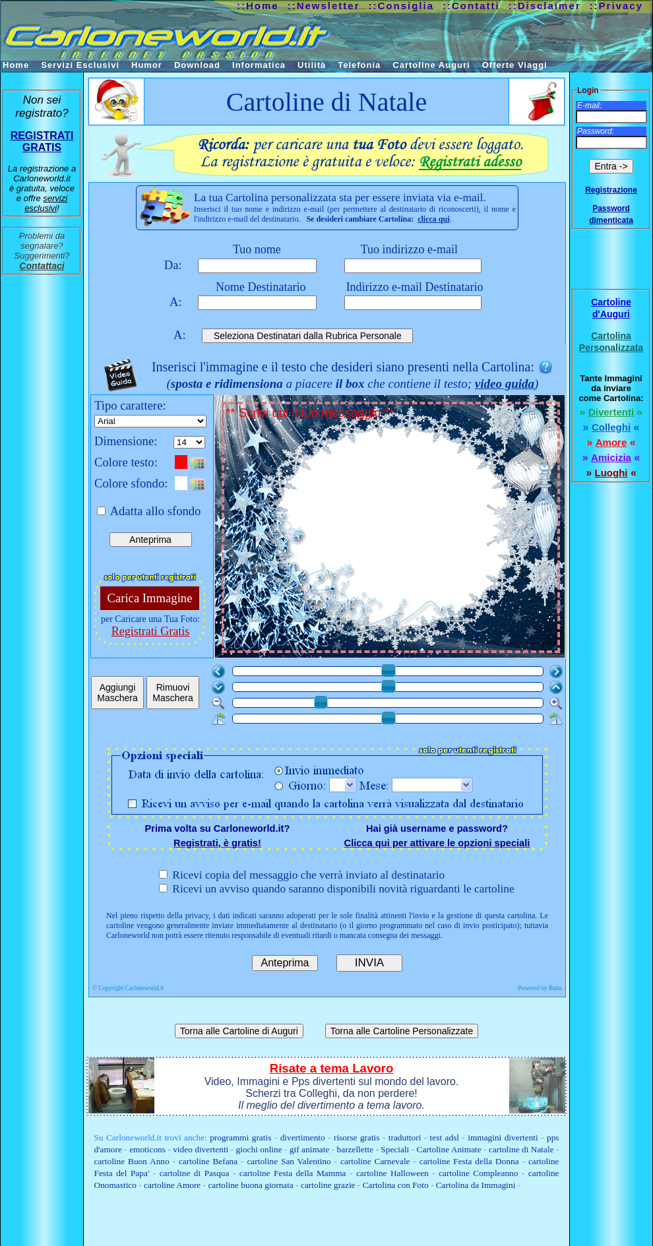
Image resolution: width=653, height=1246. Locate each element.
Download (197, 65)
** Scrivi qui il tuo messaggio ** (392, 528)
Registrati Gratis (150, 631)
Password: (595, 131)
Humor (146, 65)
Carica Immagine (150, 598)
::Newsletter (324, 5)
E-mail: (589, 105)
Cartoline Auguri (431, 65)
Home (16, 65)
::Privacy (616, 5)
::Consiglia (402, 5)
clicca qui (433, 219)
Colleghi (611, 427)
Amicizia (611, 457)
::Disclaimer (545, 5)
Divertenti (611, 412)
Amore (611, 442)
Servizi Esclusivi (80, 65)
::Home (258, 5)
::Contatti (471, 5)
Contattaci (41, 266)
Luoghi (611, 472)
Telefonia (359, 65)
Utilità (311, 65)
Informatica (259, 65)
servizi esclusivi (45, 203)
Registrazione (611, 190)
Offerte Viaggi (514, 65)
